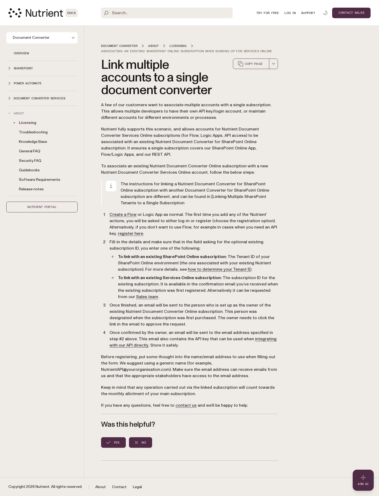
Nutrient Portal (42, 206)
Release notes (31, 189)
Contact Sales (351, 12)
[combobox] (273, 64)
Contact (119, 486)
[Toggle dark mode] (325, 13)
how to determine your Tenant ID (219, 269)
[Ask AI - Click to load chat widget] (363, 480)
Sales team (147, 297)
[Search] (167, 13)
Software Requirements (39, 179)
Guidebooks (29, 170)
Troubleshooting (33, 132)
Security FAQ (30, 160)
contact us (186, 405)
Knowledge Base (33, 141)
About (100, 486)
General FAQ (29, 151)
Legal (137, 486)
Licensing (27, 122)
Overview (21, 53)
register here (130, 233)
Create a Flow (123, 214)
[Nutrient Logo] (43, 13)
